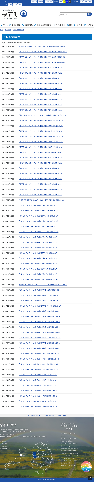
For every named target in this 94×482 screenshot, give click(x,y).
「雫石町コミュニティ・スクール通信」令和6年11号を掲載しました (41, 142)
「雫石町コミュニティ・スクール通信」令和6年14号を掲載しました (41, 126)
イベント (78, 25)
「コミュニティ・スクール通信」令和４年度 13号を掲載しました (40, 290)
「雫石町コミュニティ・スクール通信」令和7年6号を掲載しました (40, 83)
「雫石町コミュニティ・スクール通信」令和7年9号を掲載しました (40, 67)
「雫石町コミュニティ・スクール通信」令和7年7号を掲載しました (40, 78)
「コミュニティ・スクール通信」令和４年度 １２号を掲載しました (40, 295)
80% (20, 4)
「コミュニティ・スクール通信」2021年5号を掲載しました (38, 385)
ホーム (4, 25)
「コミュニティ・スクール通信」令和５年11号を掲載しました (38, 226)
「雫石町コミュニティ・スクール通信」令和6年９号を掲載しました (40, 152)
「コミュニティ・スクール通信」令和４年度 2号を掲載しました (39, 343)
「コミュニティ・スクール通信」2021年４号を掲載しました (38, 391)
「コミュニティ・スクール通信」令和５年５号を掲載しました (38, 258)
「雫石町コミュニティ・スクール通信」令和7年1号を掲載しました (40, 110)
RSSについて (61, 415)
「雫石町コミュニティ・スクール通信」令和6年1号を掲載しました (40, 195)
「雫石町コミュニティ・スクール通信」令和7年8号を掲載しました (40, 73)
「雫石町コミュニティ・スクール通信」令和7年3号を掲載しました (40, 99)
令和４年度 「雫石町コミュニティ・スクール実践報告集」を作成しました (43, 285)
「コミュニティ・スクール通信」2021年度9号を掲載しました (38, 364)
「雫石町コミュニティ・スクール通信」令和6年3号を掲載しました (40, 184)
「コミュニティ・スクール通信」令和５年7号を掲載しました (38, 248)
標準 (60, 1)
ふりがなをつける (24, 1)
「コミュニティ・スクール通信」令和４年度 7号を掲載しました (39, 322)
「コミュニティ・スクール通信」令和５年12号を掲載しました (38, 221)
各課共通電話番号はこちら (10, 434)
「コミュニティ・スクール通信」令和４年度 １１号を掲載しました (40, 300)
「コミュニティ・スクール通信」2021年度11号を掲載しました (39, 353)
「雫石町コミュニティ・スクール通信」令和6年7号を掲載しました (40, 163)
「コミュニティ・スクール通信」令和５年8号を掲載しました (38, 242)
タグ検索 (8, 30)
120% (10, 4)
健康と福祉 (27, 25)
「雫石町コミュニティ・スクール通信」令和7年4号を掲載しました (40, 94)
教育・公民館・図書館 (42, 25)
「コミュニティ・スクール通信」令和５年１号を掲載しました (38, 279)
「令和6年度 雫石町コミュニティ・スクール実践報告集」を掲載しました (43, 115)
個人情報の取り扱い (34, 415)
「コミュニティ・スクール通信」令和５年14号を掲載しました (38, 210)
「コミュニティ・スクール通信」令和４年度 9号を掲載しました (39, 311)
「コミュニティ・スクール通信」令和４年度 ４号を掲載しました (39, 338)
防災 (70, 25)
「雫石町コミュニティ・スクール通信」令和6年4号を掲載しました (40, 179)
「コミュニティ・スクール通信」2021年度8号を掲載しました (38, 369)
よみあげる (48, 1)
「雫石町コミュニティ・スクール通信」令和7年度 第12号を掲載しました (43, 52)
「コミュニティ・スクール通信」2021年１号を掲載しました (38, 406)
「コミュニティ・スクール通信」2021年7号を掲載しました (38, 375)
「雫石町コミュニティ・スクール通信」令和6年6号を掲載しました (40, 168)
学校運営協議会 (18, 30)
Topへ (90, 478)
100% (15, 4)
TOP (1, 30)
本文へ (4, 1)
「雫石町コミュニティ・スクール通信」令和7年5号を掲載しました (40, 89)
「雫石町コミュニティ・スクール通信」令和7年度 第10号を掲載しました (43, 62)
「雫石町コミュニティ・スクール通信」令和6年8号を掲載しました (40, 158)
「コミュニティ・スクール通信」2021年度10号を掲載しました (39, 359)
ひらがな (34, 1)
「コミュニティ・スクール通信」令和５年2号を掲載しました (38, 274)
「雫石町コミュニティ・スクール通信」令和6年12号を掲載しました (41, 136)
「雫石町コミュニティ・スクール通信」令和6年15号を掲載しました (41, 120)
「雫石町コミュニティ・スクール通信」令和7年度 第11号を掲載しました (43, 57)
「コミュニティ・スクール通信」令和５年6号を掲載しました (38, 253)
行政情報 (88, 25)
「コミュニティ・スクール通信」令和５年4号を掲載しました (38, 263)
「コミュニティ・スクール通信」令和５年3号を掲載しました (38, 269)
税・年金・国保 (59, 25)
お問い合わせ (49, 415)
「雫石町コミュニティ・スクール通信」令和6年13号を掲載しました (41, 131)
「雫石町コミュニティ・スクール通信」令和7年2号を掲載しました (40, 105)
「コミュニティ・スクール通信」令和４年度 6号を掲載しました (39, 327)
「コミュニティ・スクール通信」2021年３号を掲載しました (38, 396)
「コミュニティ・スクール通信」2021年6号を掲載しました (38, 380)
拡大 (81, 1)
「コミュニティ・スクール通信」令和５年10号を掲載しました (38, 232)
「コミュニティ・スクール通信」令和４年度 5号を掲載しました (39, 332)
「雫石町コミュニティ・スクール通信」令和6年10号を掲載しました (41, 147)
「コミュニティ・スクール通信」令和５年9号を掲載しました (38, 237)
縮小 (90, 1)
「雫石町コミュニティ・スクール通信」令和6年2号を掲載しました (40, 189)
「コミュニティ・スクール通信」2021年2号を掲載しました (38, 401)
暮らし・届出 (14, 25)
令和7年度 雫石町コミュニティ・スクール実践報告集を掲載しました (42, 46)
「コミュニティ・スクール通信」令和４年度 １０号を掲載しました (40, 306)
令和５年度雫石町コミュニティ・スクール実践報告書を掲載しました (41, 200)
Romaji (40, 1)
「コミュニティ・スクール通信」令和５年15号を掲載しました (38, 205)
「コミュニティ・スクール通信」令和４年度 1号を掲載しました (39, 348)
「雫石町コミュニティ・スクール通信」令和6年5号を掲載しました (40, 173)
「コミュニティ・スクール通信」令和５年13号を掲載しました (38, 216)
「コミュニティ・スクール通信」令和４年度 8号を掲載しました (39, 316)
